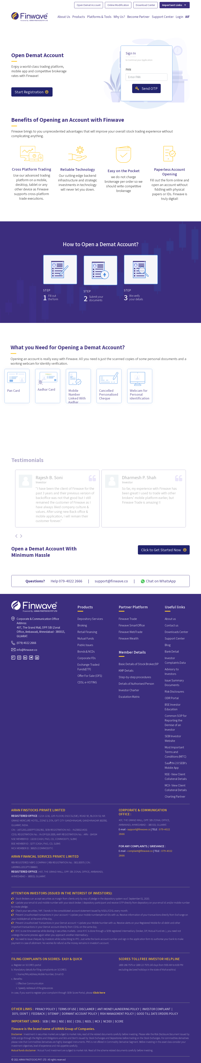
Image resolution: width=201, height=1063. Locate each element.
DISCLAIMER (86, 1009)
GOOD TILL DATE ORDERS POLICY (157, 1013)
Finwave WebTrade (131, 632)
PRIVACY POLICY (45, 1009)
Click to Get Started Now (163, 549)
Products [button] (78, 17)
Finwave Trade (128, 619)
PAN (128, 70)
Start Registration (31, 91)
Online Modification (118, 5)
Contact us (171, 625)
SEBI (45, 1021)
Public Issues (85, 645)
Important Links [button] (174, 5)
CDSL (78, 1021)
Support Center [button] (163, 17)
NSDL (88, 1021)
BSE (69, 1021)
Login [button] (179, 17)
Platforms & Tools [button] (99, 17)
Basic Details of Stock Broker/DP (139, 664)
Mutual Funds (85, 638)
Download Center (145, 5)
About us (170, 619)
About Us (64, 17)
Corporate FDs (86, 658)
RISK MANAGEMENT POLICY (117, 1013)
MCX (97, 1021)
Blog (168, 645)
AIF (187, 17)
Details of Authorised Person (136, 684)
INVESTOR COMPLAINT (156, 1009)
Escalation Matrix (129, 697)
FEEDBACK (38, 1013)
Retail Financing (87, 632)
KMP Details (126, 671)
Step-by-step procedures (135, 677)
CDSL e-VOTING (87, 682)
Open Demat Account (88, 5)
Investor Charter (129, 690)
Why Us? (119, 17)
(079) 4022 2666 (26, 643)
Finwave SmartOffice (132, 625)
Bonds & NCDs (86, 651)
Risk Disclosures (174, 691)
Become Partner (138, 17)
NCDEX (107, 1021)
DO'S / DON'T (20, 1013)
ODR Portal (172, 698)
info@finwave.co (27, 650)
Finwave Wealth (128, 638)
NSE (61, 1021)
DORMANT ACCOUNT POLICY (79, 1013)
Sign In (131, 53)
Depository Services (90, 619)
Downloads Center (176, 632)
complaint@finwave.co (140, 851)
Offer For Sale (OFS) (89, 676)
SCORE (119, 1021)
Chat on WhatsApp (158, 581)
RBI (53, 1021)
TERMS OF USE (67, 1009)
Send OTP (146, 88)
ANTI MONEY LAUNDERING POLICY (118, 1009)
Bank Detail (172, 651)
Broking (82, 625)
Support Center (175, 638)
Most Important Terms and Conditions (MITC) (175, 752)
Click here (99, 992)
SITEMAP (53, 1013)
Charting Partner (175, 797)
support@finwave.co (139, 829)
